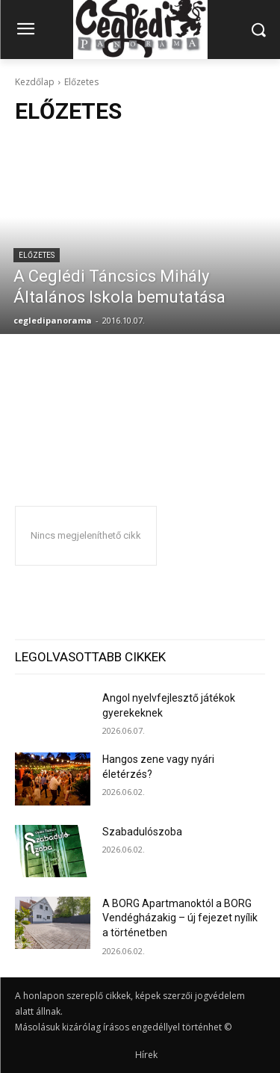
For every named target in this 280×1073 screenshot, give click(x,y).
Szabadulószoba (142, 832)
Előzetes (37, 255)
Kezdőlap (35, 81)
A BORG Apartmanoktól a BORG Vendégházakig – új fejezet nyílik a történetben (180, 918)
